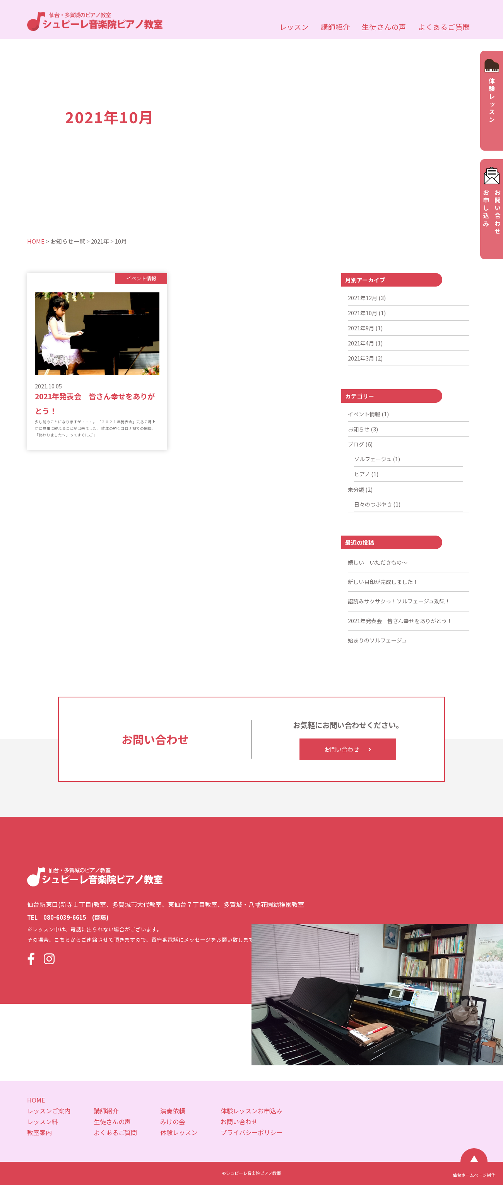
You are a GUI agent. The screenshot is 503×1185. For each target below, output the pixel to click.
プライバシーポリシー (251, 1132)
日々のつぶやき (373, 504)
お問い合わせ (347, 749)
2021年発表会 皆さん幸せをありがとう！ (400, 621)
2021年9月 (361, 328)
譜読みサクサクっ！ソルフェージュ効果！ (399, 601)
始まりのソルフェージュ (377, 640)
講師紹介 (336, 27)
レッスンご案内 (48, 1110)
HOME (36, 1100)
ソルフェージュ (373, 459)
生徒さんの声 (384, 27)
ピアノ (362, 474)
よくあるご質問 (444, 27)
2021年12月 (362, 298)
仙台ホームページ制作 (474, 1175)
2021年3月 (361, 358)
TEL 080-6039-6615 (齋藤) (68, 917)
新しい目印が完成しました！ (383, 582)
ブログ (356, 444)
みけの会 (172, 1121)
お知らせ (359, 429)
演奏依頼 (172, 1110)
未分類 (356, 489)
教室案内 (39, 1132)
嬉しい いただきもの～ (377, 562)
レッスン (294, 27)
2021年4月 (361, 343)
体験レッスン (178, 1132)
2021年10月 (362, 313)
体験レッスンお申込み (251, 1110)
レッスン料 (42, 1121)
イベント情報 (364, 414)
